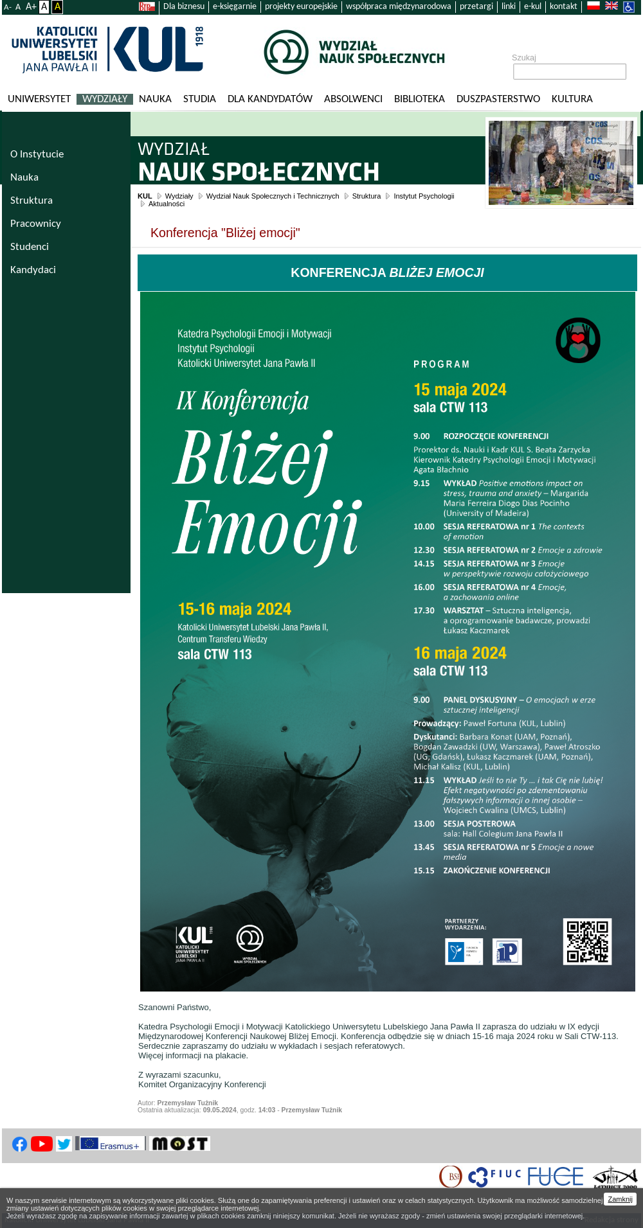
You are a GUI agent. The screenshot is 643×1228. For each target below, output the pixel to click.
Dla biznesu (183, 7)
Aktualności (167, 204)
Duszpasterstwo (498, 99)
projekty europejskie (301, 7)
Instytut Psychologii (424, 196)
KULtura (572, 99)
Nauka (155, 99)
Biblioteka (419, 99)
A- (8, 7)
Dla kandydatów (270, 99)
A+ (31, 7)
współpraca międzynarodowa (398, 7)
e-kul (532, 7)
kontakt (563, 7)
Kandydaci (33, 270)
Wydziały (104, 99)
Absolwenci (353, 99)
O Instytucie (37, 154)
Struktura (366, 196)
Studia (199, 99)
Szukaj (524, 57)
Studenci (29, 247)
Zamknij (620, 1199)
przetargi (476, 7)
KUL (145, 196)
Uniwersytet (39, 99)
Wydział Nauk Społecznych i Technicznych (273, 196)
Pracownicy (35, 223)
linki (509, 7)
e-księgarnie (235, 7)
